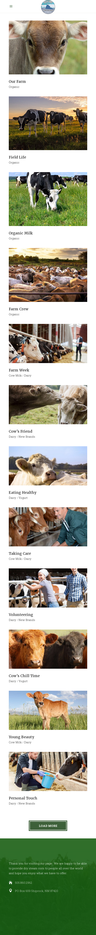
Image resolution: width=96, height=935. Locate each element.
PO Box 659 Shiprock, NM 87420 (36, 891)
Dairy (27, 375)
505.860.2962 (23, 882)
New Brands (26, 436)
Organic (14, 87)
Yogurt (23, 498)
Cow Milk (15, 375)
